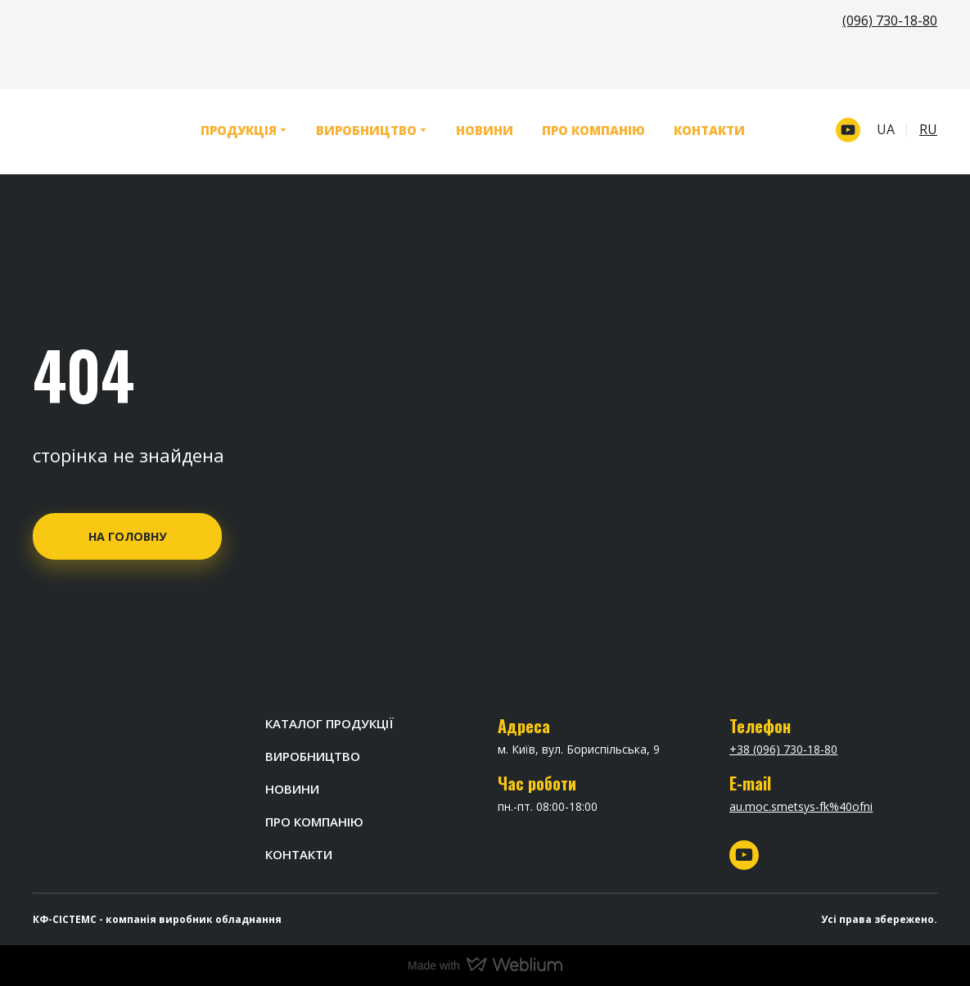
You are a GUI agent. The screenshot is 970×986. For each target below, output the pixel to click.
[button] (848, 130)
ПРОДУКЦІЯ (239, 130)
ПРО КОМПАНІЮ (593, 130)
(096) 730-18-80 (889, 20)
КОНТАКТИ (709, 130)
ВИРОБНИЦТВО (366, 130)
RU (928, 129)
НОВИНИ (484, 130)
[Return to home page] (92, 130)
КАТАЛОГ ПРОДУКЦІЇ (329, 723)
